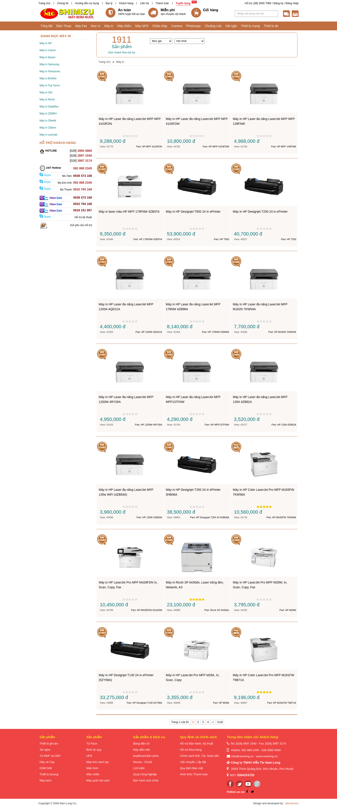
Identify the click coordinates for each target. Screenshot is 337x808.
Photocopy (193, 26)
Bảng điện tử (141, 743)
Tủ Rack (91, 743)
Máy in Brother (48, 78)
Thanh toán (162, 3)
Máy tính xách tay (97, 762)
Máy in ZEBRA (48, 113)
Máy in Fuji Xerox (50, 85)
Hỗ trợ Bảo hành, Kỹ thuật (196, 743)
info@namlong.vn (242, 756)
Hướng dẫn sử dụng (87, 3)
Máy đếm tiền (141, 749)
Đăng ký (278, 3)
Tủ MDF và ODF (50, 755)
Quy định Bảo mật (191, 768)
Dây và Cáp (47, 762)
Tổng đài (46, 26)
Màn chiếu (92, 774)
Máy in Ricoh (47, 99)
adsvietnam (292, 803)
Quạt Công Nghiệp (145, 774)
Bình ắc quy (93, 749)
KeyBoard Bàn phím (146, 755)
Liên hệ (144, 3)
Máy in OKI (46, 92)
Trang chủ (44, 3)
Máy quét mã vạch (98, 780)
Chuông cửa (213, 26)
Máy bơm (45, 780)
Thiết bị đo (271, 26)
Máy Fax (81, 26)
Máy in (108, 26)
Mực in (95, 26)
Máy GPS (141, 26)
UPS (89, 755)
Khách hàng (126, 3)
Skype (45, 175)
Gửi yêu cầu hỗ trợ (81, 225)
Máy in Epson (48, 57)
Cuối (220, 722)
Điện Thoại (63, 26)
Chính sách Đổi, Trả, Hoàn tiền (199, 755)
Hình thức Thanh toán (194, 774)
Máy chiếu (124, 26)
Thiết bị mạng (250, 26)
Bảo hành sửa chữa (146, 780)
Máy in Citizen (48, 127)
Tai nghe (45, 749)
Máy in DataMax (49, 106)
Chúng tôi (62, 3)
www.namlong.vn (267, 756)
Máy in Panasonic (50, 71)
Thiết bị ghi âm (49, 743)
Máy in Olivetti (48, 120)
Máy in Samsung (49, 64)
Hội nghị (231, 26)
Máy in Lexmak (48, 134)
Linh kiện (139, 768)
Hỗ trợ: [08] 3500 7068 (258, 3)
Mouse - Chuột (142, 762)
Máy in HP (46, 43)
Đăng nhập (292, 3)
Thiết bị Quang (49, 774)
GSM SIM (46, 768)
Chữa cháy (159, 26)
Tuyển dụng (183, 3)
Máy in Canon (48, 50)
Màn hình (92, 768)
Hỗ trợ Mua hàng (191, 749)
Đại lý (109, 3)
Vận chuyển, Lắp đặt (193, 762)
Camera (176, 26)
